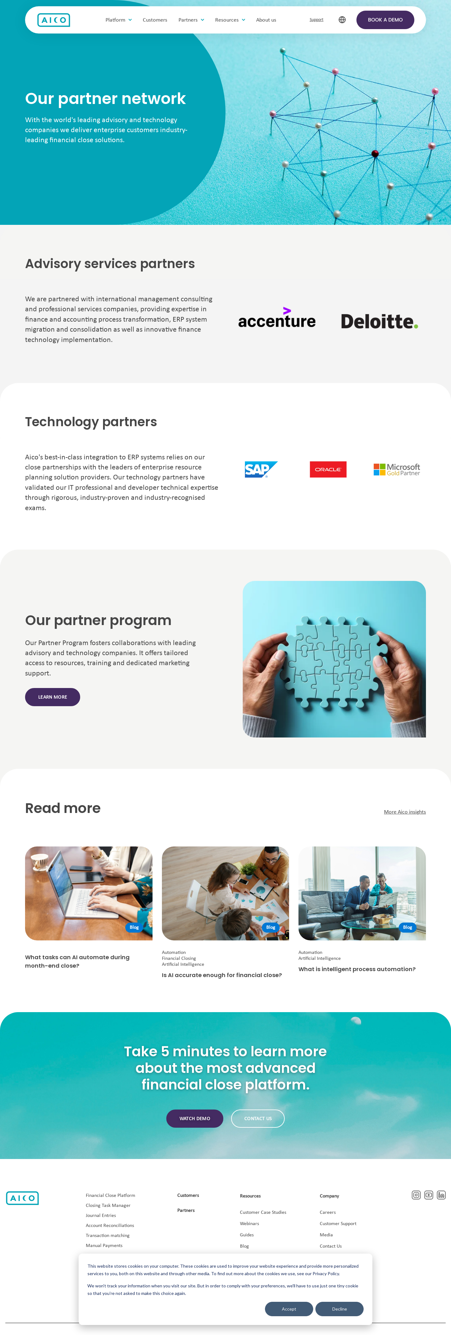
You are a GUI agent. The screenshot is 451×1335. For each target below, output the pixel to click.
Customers (188, 1195)
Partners (185, 1210)
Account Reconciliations (110, 1225)
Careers (328, 1212)
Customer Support (338, 1223)
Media (326, 1235)
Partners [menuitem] (189, 20)
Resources (250, 1196)
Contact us (258, 1118)
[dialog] (225, 1289)
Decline (339, 1309)
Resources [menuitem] (228, 20)
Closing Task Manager (108, 1205)
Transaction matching (108, 1235)
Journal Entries (101, 1215)
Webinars (249, 1223)
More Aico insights (405, 812)
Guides (247, 1235)
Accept (289, 1309)
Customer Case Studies (263, 1212)
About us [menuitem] (267, 20)
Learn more (52, 697)
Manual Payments (104, 1245)
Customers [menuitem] (156, 20)
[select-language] (342, 20)
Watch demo (194, 1118)
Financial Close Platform (110, 1195)
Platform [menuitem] (116, 20)
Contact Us (331, 1246)
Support (317, 20)
